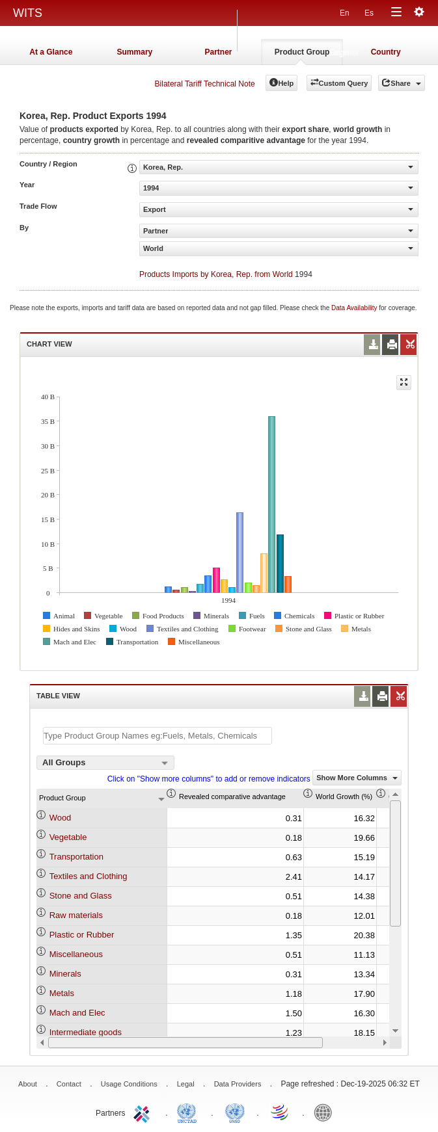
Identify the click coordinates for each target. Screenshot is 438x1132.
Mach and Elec (77, 1013)
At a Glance (50, 52)
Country (386, 52)
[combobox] (105, 763)
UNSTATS (235, 1112)
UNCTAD (189, 1112)
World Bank (326, 1112)
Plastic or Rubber (82, 935)
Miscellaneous (76, 954)
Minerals (65, 974)
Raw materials (76, 915)
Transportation (76, 857)
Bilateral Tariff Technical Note (205, 83)
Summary (135, 52)
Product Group (302, 52)
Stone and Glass (80, 896)
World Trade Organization (280, 1112)
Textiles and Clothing (88, 876)
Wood (60, 818)
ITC (144, 1112)
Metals (61, 993)
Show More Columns (357, 778)
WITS (27, 13)
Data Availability (355, 307)
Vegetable (68, 837)
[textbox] (157, 735)
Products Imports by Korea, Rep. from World (216, 274)
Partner (218, 52)
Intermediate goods (85, 1032)
